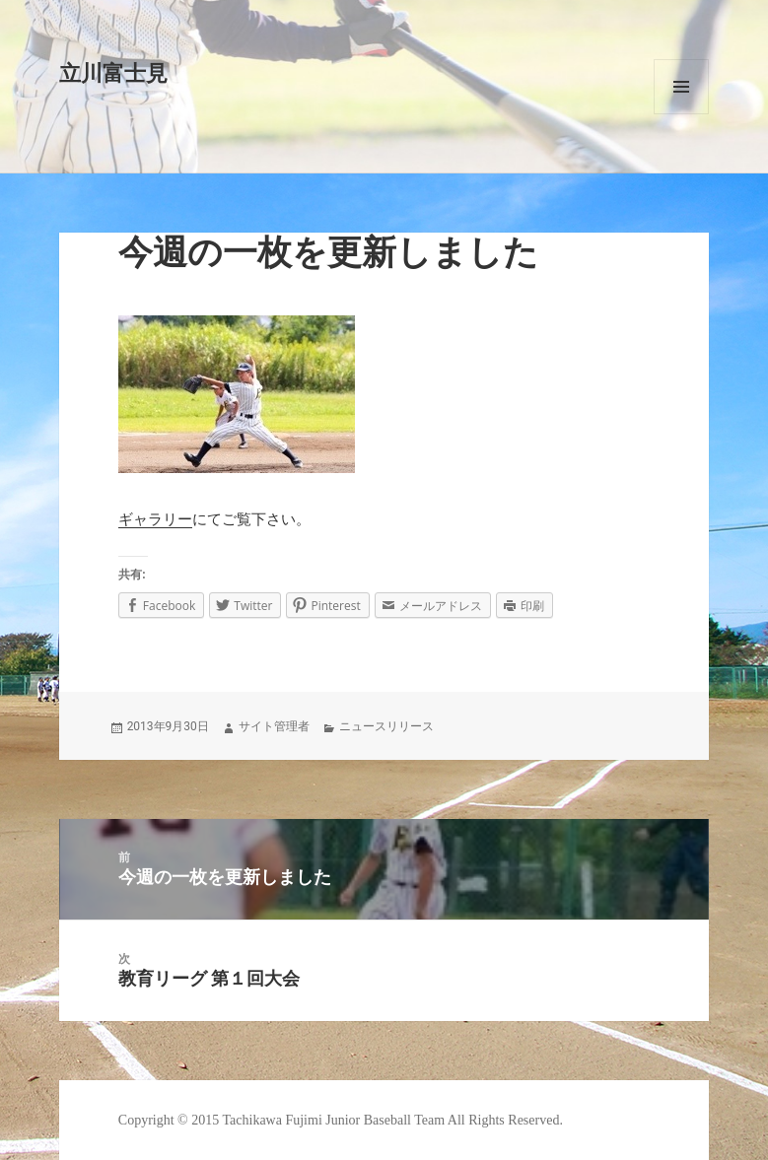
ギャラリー (155, 519)
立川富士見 (113, 73)
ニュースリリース (386, 726)
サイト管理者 (274, 726)
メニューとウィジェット (681, 86)
